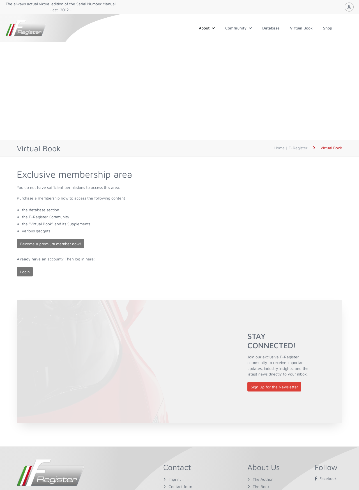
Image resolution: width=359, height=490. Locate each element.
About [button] (207, 28)
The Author (263, 479)
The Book (261, 486)
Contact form (180, 486)
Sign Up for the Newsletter (274, 386)
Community (238, 28)
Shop (327, 28)
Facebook (326, 478)
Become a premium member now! (50, 243)
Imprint (175, 479)
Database (271, 28)
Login (25, 271)
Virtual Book (301, 28)
